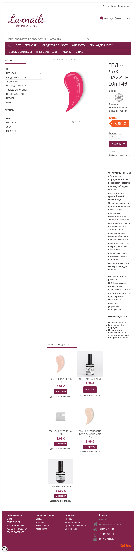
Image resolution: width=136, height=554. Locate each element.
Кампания (40, 522)
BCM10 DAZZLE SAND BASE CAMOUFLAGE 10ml (90, 434)
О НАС (79, 52)
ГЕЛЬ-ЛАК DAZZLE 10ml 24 (60, 432)
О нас (9, 519)
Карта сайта (41, 529)
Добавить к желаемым (119, 155)
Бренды (39, 519)
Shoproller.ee (125, 545)
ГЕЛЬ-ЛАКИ (31, 45)
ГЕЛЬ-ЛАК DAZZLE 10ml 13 (60, 380)
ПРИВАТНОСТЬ (14, 522)
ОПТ (18, 45)
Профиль (69, 519)
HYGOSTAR (11, 123)
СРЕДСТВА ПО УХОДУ (55, 45)
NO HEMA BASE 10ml (90, 379)
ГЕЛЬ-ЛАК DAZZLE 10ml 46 (67, 59)
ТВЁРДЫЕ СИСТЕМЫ (19, 52)
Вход (113, 6)
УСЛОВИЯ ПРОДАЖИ (17, 529)
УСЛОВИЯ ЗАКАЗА (15, 525)
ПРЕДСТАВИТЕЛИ (46, 52)
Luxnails (11, 131)
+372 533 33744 (106, 534)
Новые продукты (43, 525)
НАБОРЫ (66, 52)
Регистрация (124, 6)
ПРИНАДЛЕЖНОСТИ (101, 45)
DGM (8, 118)
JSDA (8, 127)
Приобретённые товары (76, 525)
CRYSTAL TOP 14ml (61, 486)
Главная (50, 59)
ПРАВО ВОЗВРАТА (15, 532)
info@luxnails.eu (106, 539)
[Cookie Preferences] (5, 549)
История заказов (72, 522)
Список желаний (72, 529)
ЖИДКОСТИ (78, 45)
